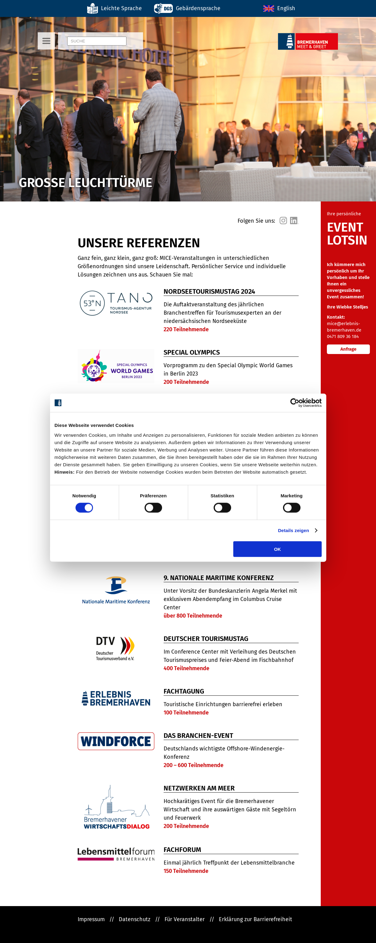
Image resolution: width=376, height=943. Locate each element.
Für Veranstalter (185, 919)
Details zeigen (293, 530)
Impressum (91, 919)
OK (277, 548)
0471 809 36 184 (343, 336)
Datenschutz (134, 919)
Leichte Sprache (121, 8)
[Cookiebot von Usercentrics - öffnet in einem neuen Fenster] (295, 403)
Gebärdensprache (198, 8)
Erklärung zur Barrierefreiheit (255, 919)
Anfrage (348, 349)
